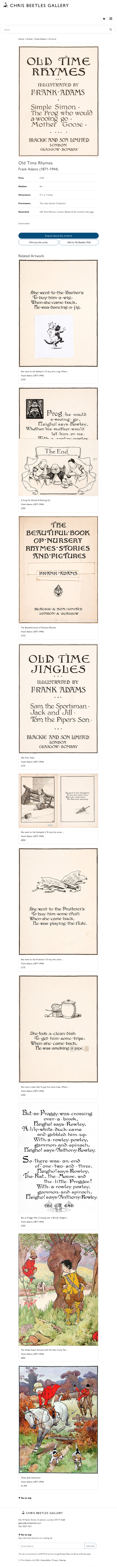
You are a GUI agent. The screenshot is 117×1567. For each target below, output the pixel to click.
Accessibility (45, 1560)
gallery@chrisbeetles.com (29, 1522)
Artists (29, 38)
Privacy (55, 1560)
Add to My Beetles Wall (79, 242)
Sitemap (62, 1560)
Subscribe (90, 1545)
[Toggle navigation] (110, 18)
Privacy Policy (65, 1553)
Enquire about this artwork (58, 235)
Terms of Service (80, 1553)
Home (21, 38)
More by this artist (38, 242)
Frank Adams (40, 38)
